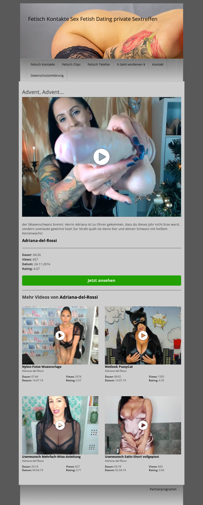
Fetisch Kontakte (43, 64)
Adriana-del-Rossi (39, 240)
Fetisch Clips (71, 64)
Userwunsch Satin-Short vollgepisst (132, 456)
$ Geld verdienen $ (131, 64)
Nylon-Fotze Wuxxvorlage (41, 367)
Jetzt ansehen (101, 280)
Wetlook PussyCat (119, 367)
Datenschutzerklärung (47, 75)
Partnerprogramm (163, 489)
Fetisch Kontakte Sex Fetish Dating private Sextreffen (92, 18)
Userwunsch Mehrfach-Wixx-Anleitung (51, 456)
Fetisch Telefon (99, 64)
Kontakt (157, 64)
